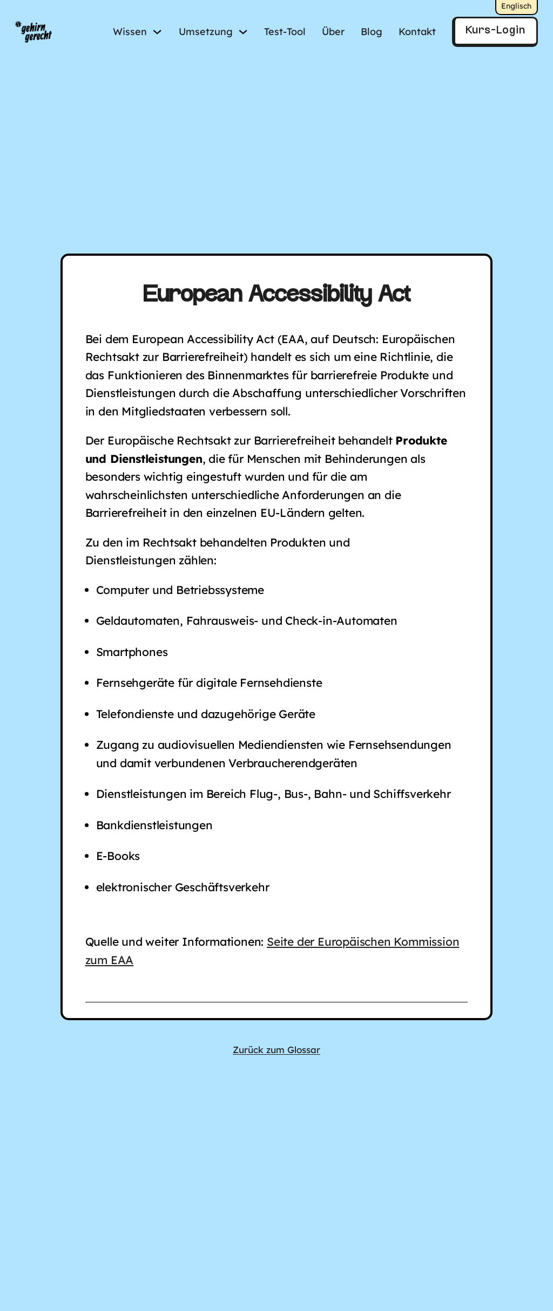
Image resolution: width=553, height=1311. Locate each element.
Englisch (516, 6)
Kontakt (417, 31)
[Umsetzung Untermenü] (243, 32)
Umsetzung (206, 31)
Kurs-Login (495, 30)
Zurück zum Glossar (276, 1049)
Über (333, 31)
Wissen (130, 31)
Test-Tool (285, 31)
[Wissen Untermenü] (157, 32)
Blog (371, 31)
